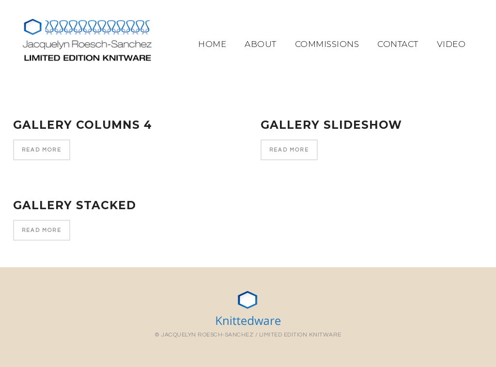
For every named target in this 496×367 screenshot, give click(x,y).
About (261, 44)
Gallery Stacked (74, 206)
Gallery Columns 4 (82, 125)
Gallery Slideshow (331, 125)
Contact (397, 44)
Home (212, 44)
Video (451, 44)
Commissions (327, 44)
